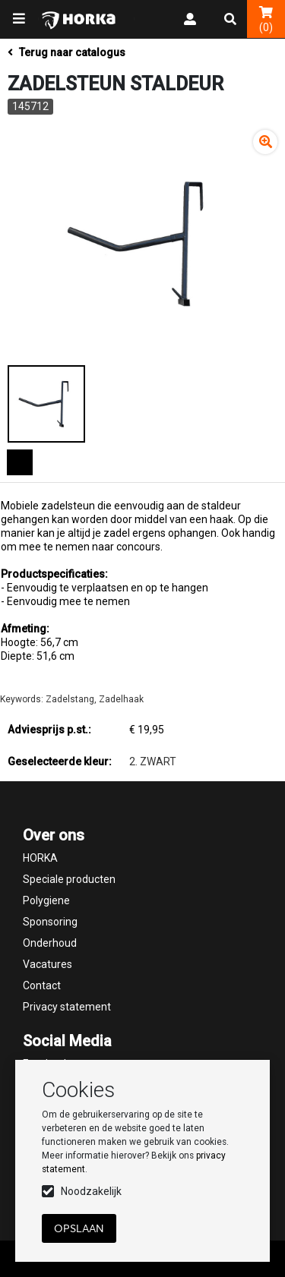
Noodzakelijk (91, 1191)
